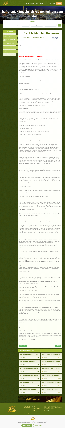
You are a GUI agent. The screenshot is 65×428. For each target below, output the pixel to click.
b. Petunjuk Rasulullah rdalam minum (50, 389)
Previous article (23, 345)
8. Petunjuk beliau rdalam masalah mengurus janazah (53, 354)
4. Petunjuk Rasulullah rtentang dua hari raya (51, 375)
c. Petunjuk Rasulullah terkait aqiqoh (28, 389)
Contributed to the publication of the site (27, 408)
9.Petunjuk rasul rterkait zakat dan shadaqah (51, 368)
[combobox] (25, 25)
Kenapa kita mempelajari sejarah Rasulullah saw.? (9, 36)
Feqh (34, 406)
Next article (58, 345)
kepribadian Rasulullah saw (8, 43)
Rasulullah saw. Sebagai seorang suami (9, 40)
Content (11, 25)
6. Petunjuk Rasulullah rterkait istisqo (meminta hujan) (31, 354)
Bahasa (59, 3)
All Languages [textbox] (36, 24)
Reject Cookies (38, 425)
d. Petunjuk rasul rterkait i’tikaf (27, 382)
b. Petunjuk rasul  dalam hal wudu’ (27, 361)
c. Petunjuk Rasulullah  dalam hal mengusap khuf (52, 361)
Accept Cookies (26, 425)
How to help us (27, 413)
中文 (33, 41)
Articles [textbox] (25, 24)
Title (6, 25)
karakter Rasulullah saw (8, 47)
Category (16, 25)
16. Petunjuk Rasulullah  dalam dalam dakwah (30, 368)
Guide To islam (36, 408)
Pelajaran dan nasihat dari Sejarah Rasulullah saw (10, 51)
